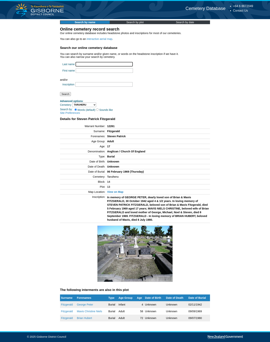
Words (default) (84, 109)
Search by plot (135, 22)
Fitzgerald (67, 304)
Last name (68, 64)
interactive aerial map (99, 38)
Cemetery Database (205, 8)
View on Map (115, 191)
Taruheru (112, 176)
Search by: (66, 109)
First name (68, 70)
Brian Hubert (84, 318)
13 (108, 186)
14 (108, 181)
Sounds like (104, 109)
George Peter (85, 304)
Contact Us (240, 10)
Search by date (185, 22)
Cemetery (65, 104)
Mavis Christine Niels (89, 311)
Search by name (85, 22)
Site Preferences (70, 112)
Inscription (68, 84)
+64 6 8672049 (243, 6)
